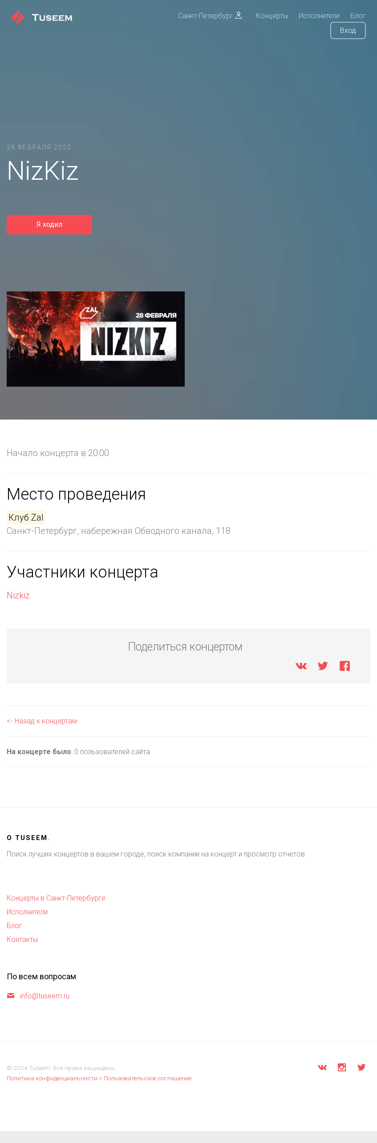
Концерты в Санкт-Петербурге (56, 898)
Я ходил (49, 224)
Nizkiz (18, 595)
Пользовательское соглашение (147, 1078)
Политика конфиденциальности (52, 1078)
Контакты (22, 939)
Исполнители (27, 912)
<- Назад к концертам (42, 721)
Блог (14, 925)
